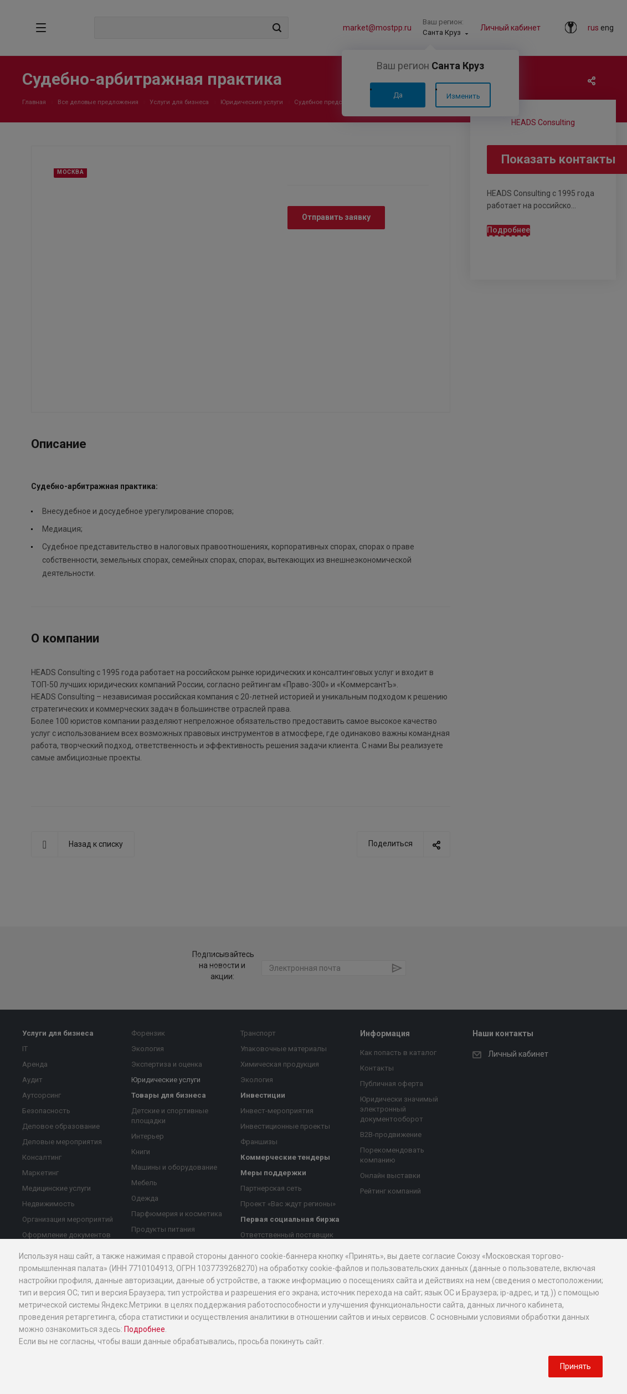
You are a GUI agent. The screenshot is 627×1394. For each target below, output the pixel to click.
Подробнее (144, 1329)
